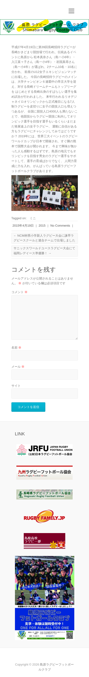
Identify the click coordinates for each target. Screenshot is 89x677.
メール (18, 366)
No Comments (60, 225)
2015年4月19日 (23, 225)
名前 (16, 347)
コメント (19, 292)
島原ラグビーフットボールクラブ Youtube (44, 656)
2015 (42, 225)
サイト (16, 385)
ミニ (33, 218)
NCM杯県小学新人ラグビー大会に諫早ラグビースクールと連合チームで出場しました (44, 238)
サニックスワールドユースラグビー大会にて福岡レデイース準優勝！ (44, 250)
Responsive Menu (71, 10)
